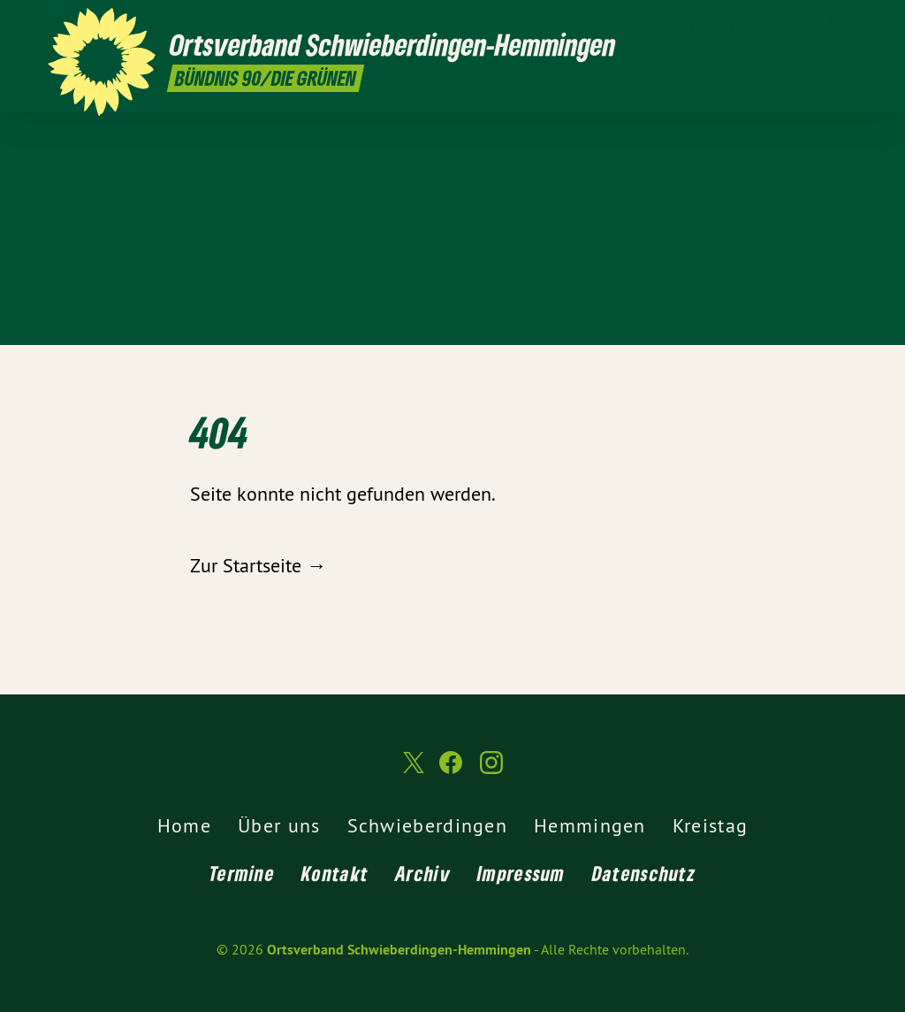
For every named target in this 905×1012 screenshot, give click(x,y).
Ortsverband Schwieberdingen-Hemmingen (399, 949)
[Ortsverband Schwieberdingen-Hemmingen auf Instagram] (847, 24)
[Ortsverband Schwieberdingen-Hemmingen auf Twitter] (794, 24)
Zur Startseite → (258, 565)
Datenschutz (644, 873)
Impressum (521, 873)
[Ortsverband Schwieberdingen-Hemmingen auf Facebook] (821, 24)
